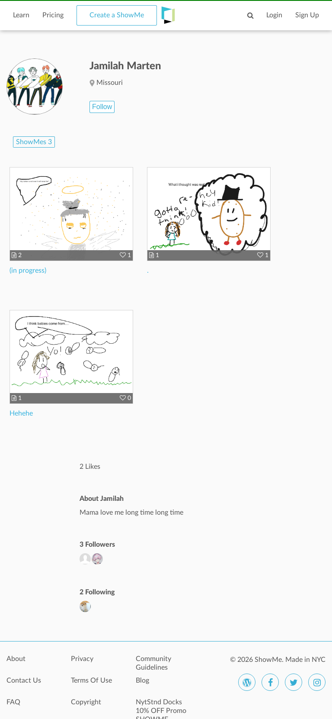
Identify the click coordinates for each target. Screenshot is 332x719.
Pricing (53, 15)
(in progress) (28, 270)
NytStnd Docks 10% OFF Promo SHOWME (161, 707)
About (16, 658)
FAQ (13, 702)
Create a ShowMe (116, 15)
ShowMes (34, 142)
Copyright (86, 702)
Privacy (82, 658)
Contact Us (23, 680)
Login (274, 15)
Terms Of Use (91, 680)
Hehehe (21, 413)
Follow (102, 106)
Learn (21, 15)
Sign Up (307, 15)
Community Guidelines (153, 663)
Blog (142, 680)
